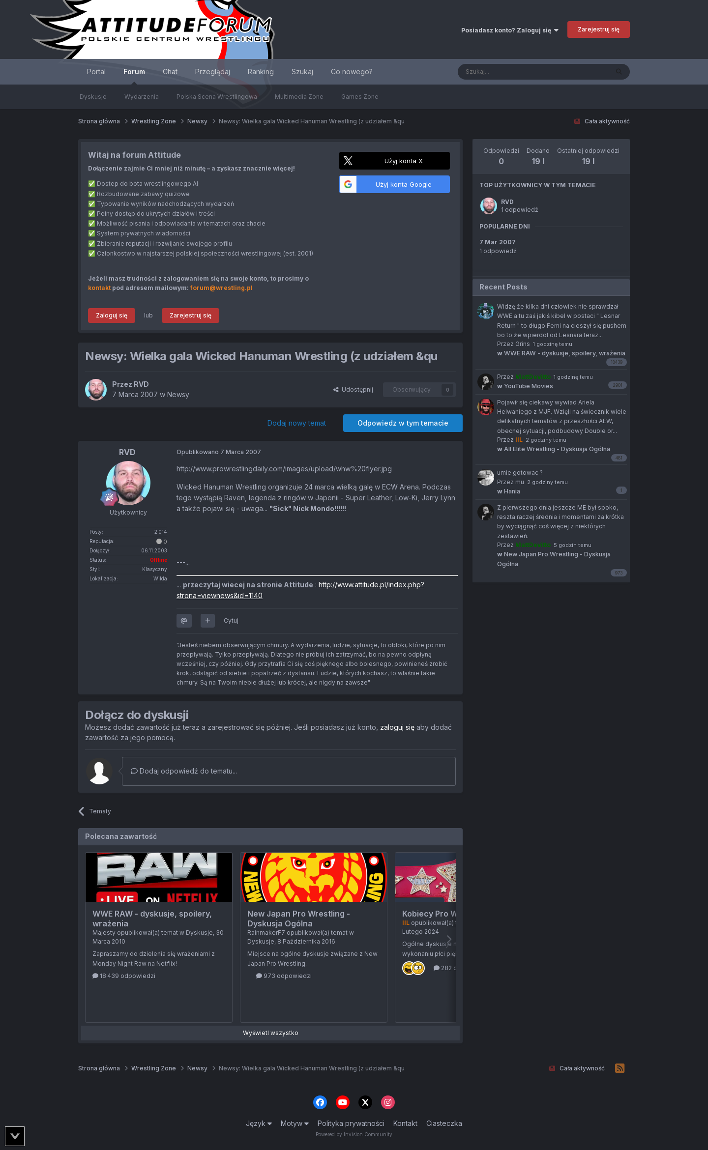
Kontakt (405, 1123)
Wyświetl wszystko (270, 1032)
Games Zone (360, 96)
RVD (507, 201)
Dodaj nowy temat (296, 423)
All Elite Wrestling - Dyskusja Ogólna (553, 449)
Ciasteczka (444, 1123)
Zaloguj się (111, 315)
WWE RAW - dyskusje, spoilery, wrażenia (561, 353)
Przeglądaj (212, 71)
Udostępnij (353, 389)
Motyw (295, 1123)
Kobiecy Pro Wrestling (444, 914)
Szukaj (302, 71)
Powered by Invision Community (354, 1134)
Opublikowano (219, 452)
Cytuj (231, 620)
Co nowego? (352, 71)
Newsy (178, 394)
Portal (96, 71)
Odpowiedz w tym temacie (402, 423)
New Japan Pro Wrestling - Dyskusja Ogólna (298, 918)
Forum (134, 76)
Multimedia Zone (299, 96)
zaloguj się (397, 727)
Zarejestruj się (599, 29)
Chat (170, 71)
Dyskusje (93, 96)
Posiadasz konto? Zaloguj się (510, 30)
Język (259, 1123)
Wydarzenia (141, 96)
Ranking (261, 71)
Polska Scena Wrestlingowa (217, 96)
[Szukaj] (509, 72)
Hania (508, 491)
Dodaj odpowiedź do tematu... (184, 771)
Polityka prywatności (351, 1123)
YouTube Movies (525, 386)
